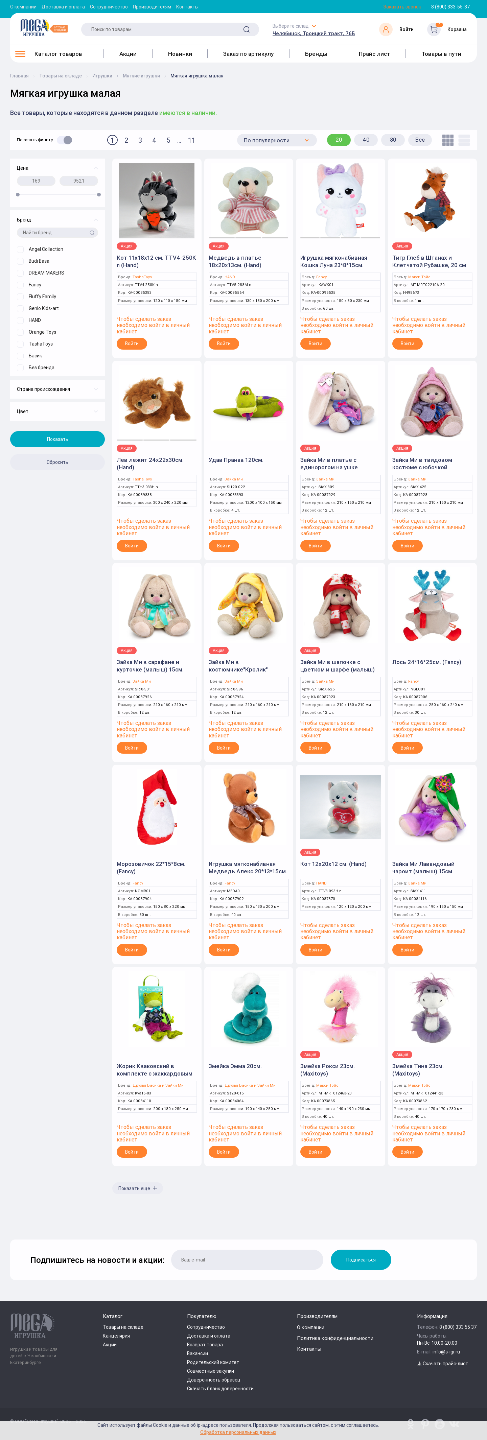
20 (338, 139)
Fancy (321, 277)
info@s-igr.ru (446, 1351)
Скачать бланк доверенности (220, 1388)
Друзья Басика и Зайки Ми (158, 1085)
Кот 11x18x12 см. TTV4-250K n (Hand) (156, 261)
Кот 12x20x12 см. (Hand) (333, 864)
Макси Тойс (419, 277)
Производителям (152, 6)
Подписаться (361, 1260)
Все (420, 139)
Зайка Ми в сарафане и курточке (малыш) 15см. (150, 665)
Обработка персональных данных (238, 1432)
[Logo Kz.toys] (44, 28)
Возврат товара (205, 1344)
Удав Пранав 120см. (236, 460)
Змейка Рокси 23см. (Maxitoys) (327, 1069)
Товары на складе (123, 1327)
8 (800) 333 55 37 (458, 1327)
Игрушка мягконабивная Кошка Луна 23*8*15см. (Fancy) (333, 265)
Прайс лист (374, 53)
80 (393, 139)
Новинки (180, 53)
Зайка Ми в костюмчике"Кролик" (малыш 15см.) (238, 669)
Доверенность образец (213, 1380)
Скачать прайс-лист (442, 1363)
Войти (132, 343)
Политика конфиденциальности (335, 1338)
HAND (230, 277)
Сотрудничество (109, 6)
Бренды (316, 53)
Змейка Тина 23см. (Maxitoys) (418, 1069)
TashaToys (142, 277)
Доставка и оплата (63, 6)
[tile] (446, 140)
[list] (462, 140)
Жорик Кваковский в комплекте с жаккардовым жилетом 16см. (154, 1073)
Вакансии (197, 1353)
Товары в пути (441, 53)
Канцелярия (116, 1336)
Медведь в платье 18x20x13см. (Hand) (235, 261)
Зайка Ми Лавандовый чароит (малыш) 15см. (423, 867)
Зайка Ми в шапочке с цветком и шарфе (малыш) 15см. (337, 669)
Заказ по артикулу (248, 53)
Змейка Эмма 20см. (235, 1066)
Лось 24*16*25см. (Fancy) (426, 662)
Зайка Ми (234, 479)
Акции (128, 53)
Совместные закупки (210, 1371)
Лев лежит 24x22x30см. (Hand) (150, 463)
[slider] (17, 194)
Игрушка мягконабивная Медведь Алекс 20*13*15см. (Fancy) (248, 871)
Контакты (187, 6)
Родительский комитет (213, 1362)
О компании (23, 6)
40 (366, 139)
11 (191, 140)
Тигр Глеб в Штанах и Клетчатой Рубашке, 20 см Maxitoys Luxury (429, 265)
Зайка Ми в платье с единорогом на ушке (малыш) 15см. (329, 467)
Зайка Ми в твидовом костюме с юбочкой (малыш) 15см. (422, 467)
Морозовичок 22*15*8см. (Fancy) (151, 867)
